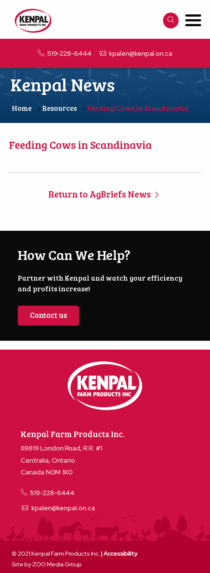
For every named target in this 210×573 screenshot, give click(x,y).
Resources (59, 108)
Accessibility (120, 553)
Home (22, 108)
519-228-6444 (64, 53)
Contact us (48, 314)
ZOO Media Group (57, 564)
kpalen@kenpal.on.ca (135, 53)
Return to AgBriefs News (105, 194)
